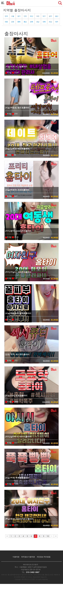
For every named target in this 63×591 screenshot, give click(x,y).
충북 (18, 22)
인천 (25, 16)
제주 (56, 22)
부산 (31, 16)
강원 (12, 22)
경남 (37, 22)
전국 (6, 16)
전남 (50, 22)
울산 (56, 16)
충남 (25, 22)
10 (48, 536)
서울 (12, 16)
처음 (7, 536)
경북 (31, 22)
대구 (44, 16)
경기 (18, 16)
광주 (50, 16)
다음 (52, 536)
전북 (44, 22)
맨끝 (56, 536)
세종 (6, 22)
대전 (37, 16)
